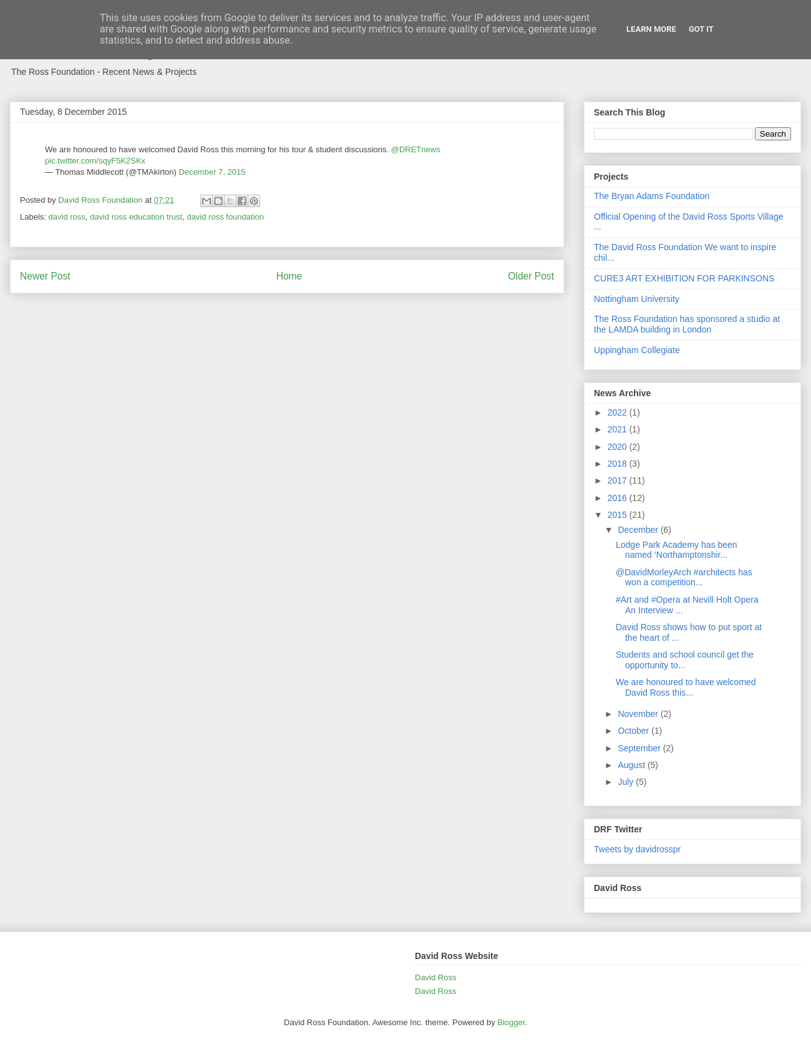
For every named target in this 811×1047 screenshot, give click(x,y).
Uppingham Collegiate (637, 350)
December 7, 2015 (212, 172)
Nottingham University (636, 299)
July (627, 782)
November (639, 714)
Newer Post (45, 276)
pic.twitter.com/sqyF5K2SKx (95, 160)
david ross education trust (136, 217)
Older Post (531, 276)
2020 (618, 447)
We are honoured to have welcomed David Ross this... (686, 687)
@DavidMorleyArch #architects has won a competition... (684, 577)
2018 (618, 464)
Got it (701, 29)
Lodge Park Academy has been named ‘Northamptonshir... (676, 550)
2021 (618, 429)
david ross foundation (225, 217)
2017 (618, 480)
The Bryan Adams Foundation (651, 196)
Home (289, 276)
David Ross (435, 977)
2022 (618, 412)
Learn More (651, 29)
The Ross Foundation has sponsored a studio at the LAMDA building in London (687, 324)
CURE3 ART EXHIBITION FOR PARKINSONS (684, 278)
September (640, 748)
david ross (67, 217)
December (639, 530)
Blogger (511, 1022)
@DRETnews (415, 149)
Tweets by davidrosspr (637, 849)
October (634, 731)
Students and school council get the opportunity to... (685, 660)
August (632, 765)
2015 (618, 515)
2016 (618, 498)
